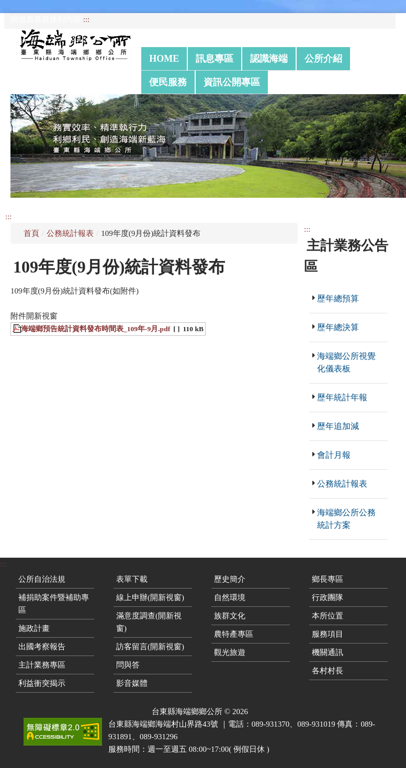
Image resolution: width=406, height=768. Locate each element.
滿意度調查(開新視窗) (149, 622)
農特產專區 (233, 634)
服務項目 (327, 634)
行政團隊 (327, 597)
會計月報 (334, 454)
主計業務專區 (41, 665)
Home (164, 58)
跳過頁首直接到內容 (45, 19)
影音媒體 (132, 683)
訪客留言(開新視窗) (150, 646)
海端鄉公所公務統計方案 (346, 518)
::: (86, 19)
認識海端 (269, 58)
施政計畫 (34, 628)
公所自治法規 (41, 579)
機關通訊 (327, 652)
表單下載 (132, 579)
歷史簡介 (229, 579)
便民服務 (168, 82)
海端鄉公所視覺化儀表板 (346, 362)
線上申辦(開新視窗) (150, 597)
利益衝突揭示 (41, 683)
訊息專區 (214, 58)
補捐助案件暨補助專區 (53, 603)
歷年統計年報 (342, 397)
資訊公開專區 (232, 82)
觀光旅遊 (229, 652)
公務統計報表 (70, 233)
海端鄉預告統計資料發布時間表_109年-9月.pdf (95, 329)
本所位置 (327, 616)
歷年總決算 (338, 327)
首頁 (31, 233)
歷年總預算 (338, 298)
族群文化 (229, 616)
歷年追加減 (338, 426)
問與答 (128, 665)
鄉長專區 (327, 579)
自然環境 (229, 597)
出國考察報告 (41, 646)
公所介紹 (323, 58)
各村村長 (327, 671)
